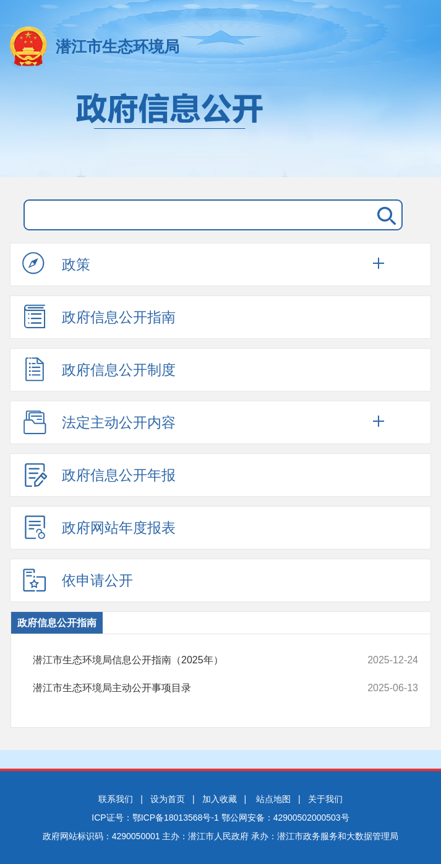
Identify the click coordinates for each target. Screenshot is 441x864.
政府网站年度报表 (99, 527)
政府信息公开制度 (99, 369)
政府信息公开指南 (99, 316)
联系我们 (115, 799)
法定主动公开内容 (99, 421)
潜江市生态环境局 (117, 46)
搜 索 (384, 215)
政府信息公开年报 (99, 474)
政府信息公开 (220, 129)
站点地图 (273, 799)
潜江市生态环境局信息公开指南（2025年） (189, 660)
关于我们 (325, 799)
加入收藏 (219, 799)
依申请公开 (77, 579)
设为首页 (167, 799)
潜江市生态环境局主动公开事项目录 (189, 688)
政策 (56, 263)
